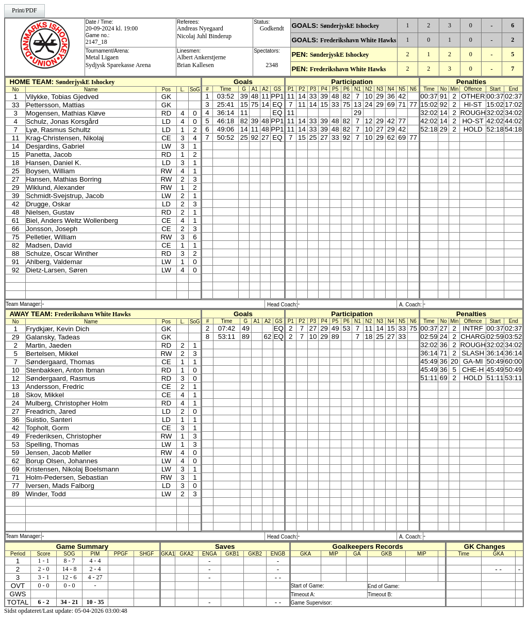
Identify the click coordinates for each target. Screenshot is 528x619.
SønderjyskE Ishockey (349, 25)
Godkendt (272, 28)
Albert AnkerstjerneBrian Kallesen (201, 61)
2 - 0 (43, 569)
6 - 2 (43, 602)
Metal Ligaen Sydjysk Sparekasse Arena (118, 61)
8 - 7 (69, 560)
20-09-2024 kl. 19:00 (112, 28)
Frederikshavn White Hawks (358, 40)
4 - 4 (95, 560)
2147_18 (96, 41)
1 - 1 (43, 560)
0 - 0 (43, 585)
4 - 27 (95, 577)
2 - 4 (95, 569)
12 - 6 (69, 577)
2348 (272, 65)
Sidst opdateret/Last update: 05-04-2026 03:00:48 (65, 610)
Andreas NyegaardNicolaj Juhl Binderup (204, 32)
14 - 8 (69, 569)
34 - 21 (69, 602)
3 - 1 (43, 577)
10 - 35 (95, 602)
